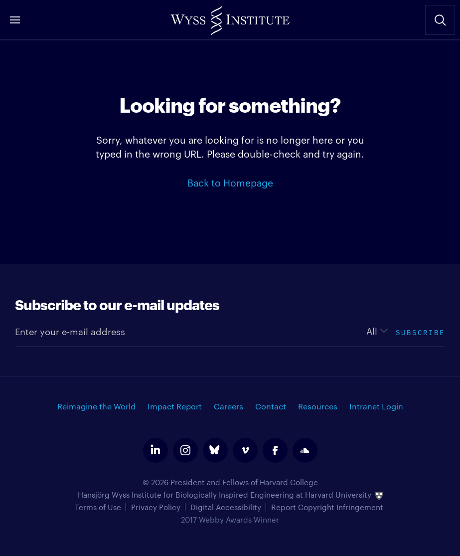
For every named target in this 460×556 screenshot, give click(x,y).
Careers (228, 406)
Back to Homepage (230, 182)
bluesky (215, 450)
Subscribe (420, 331)
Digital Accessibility (225, 507)
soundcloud (305, 450)
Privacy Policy (155, 507)
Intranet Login (376, 406)
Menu (15, 20)
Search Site (440, 20)
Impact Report (175, 406)
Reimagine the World (96, 406)
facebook (275, 450)
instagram (185, 450)
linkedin (155, 450)
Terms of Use (98, 507)
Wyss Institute (230, 17)
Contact (270, 406)
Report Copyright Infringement (327, 507)
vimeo (245, 450)
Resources (317, 406)
